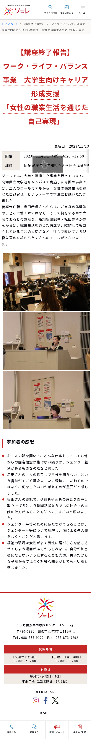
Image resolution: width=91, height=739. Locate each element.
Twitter (55, 700)
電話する (11, 732)
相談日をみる (66, 12)
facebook (45, 700)
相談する (34, 732)
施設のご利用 (79, 732)
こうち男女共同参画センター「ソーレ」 (17, 9)
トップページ (10, 23)
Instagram (35, 700)
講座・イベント (57, 732)
